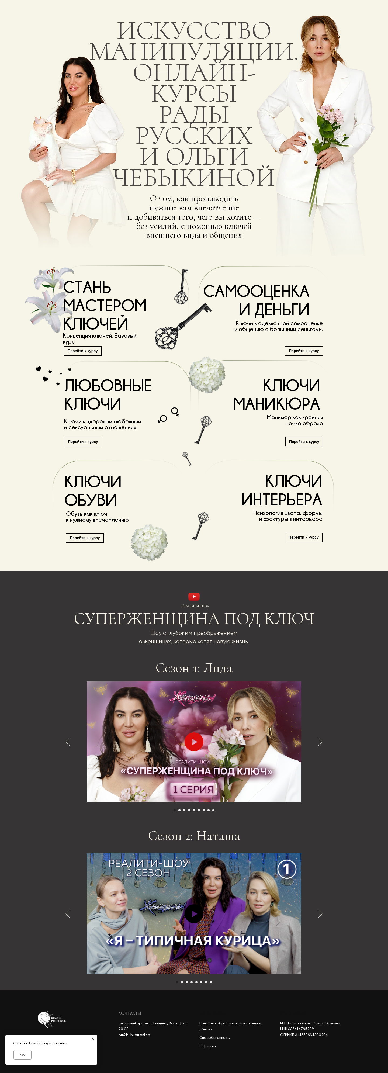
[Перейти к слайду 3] (184, 810)
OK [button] (22, 1055)
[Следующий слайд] (320, 742)
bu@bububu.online (134, 1035)
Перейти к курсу (304, 441)
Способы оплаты (214, 1037)
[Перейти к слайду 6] (199, 810)
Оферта (207, 1046)
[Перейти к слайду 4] (189, 810)
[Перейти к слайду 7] (204, 810)
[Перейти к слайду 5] (194, 810)
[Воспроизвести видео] (194, 741)
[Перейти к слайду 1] (175, 810)
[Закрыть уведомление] (93, 1038)
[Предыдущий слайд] (67, 742)
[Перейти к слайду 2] (179, 810)
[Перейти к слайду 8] (208, 810)
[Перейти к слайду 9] (213, 810)
